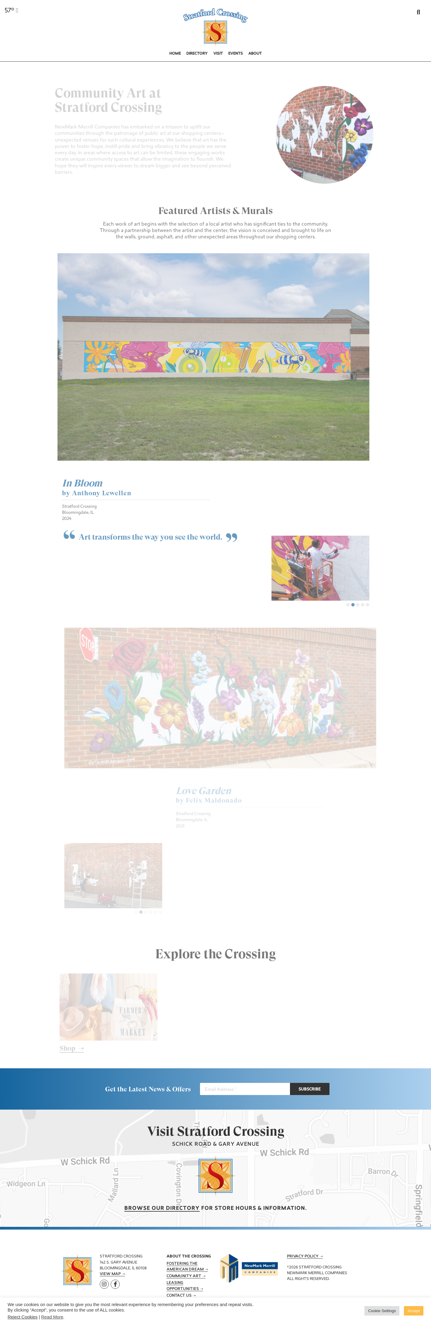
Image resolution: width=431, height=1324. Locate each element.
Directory (197, 54)
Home (175, 54)
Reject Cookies (23, 1317)
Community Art (184, 1276)
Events (235, 54)
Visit (218, 54)
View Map (110, 1274)
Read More (52, 1317)
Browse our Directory (162, 1208)
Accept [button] (414, 1311)
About (255, 54)
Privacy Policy (303, 1256)
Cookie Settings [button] (382, 1311)
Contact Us (179, 1296)
